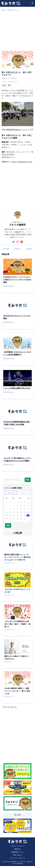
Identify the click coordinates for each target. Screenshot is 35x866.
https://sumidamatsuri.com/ (22, 162)
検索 (27, 480)
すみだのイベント (13, 10)
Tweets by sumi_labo (10, 707)
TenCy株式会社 (18, 863)
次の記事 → (29, 248)
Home (3, 10)
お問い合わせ (17, 855)
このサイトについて (17, 846)
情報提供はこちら (17, 852)
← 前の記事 (5, 248)
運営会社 (17, 849)
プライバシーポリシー (17, 858)
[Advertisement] (17, 30)
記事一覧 (17, 248)
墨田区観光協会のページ (16, 130)
